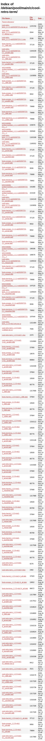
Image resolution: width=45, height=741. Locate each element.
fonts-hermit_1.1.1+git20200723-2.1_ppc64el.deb (14, 156)
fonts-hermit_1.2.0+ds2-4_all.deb (14, 576)
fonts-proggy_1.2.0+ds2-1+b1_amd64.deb (11, 354)
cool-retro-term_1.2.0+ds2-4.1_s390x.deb (12, 681)
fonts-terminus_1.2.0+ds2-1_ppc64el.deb (11, 557)
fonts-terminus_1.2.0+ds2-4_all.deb (15, 588)
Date (40, 18)
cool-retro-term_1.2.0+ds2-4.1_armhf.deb (12, 687)
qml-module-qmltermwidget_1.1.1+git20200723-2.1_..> (15, 69)
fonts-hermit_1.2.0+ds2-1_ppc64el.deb (10, 539)
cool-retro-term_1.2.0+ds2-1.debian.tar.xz (12, 329)
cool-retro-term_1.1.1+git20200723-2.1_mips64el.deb (11, 292)
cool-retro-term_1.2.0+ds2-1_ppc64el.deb (12, 545)
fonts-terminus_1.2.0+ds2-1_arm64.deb (11, 384)
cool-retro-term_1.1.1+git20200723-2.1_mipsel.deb (11, 261)
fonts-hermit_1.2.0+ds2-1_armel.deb (10, 471)
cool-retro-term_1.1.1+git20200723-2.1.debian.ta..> (11, 32)
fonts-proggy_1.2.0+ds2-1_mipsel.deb (11, 527)
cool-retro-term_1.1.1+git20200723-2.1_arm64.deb (11, 199)
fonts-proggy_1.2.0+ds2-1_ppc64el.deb (11, 551)
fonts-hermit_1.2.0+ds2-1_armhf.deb (10, 446)
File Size (31, 18)
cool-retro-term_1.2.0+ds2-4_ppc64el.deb (12, 607)
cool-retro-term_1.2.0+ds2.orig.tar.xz (11, 323)
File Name (6, 18)
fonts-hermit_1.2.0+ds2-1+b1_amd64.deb (10, 347)
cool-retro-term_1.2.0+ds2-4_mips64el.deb (12, 638)
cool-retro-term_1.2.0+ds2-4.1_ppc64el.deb (12, 700)
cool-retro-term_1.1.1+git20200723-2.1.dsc (14, 38)
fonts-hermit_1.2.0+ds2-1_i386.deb (15, 397)
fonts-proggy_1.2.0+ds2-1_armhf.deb (11, 452)
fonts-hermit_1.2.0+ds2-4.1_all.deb (15, 718)
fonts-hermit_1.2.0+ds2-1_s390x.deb (10, 415)
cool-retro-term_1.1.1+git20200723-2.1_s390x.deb (11, 75)
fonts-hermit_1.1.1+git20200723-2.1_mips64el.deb (14, 298)
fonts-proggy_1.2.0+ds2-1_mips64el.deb (11, 502)
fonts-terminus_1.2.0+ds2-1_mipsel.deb (11, 533)
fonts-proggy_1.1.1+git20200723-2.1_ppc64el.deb (14, 168)
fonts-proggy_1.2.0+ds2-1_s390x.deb (11, 428)
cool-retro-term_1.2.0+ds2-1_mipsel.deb (12, 520)
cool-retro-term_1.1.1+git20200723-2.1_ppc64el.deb (11, 143)
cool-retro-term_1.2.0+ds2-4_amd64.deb (12, 601)
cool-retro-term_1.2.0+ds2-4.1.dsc (14, 669)
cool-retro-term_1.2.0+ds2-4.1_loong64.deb (12, 712)
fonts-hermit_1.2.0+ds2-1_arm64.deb (10, 372)
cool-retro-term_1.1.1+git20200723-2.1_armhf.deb (11, 137)
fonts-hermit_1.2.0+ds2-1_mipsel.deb (10, 514)
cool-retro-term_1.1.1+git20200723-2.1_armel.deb (11, 205)
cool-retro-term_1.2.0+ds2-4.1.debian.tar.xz (12, 662)
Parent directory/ (8, 22)
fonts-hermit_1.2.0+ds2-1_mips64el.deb (10, 489)
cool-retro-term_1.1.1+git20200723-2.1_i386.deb (11, 57)
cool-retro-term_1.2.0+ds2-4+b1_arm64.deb (12, 656)
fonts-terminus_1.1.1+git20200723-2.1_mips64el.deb (15, 310)
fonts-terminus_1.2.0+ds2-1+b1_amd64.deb (11, 360)
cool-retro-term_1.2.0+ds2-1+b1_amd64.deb (12, 341)
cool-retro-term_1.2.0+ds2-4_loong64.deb (12, 650)
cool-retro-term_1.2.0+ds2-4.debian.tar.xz (12, 564)
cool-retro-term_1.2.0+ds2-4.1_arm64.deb (12, 706)
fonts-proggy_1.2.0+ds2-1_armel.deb (11, 477)
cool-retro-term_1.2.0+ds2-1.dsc (13, 335)
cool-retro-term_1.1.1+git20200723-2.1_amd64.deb (11, 51)
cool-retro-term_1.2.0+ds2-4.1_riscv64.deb (12, 737)
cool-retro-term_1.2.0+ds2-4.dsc (13, 570)
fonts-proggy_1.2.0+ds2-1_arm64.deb (11, 378)
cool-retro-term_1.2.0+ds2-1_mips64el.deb (12, 496)
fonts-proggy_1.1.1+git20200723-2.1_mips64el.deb (14, 304)
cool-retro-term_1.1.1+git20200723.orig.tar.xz (15, 26)
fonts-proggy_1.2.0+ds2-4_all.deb (14, 582)
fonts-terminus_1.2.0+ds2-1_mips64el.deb (11, 508)
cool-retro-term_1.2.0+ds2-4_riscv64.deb (12, 644)
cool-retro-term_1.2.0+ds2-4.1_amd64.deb (12, 693)
